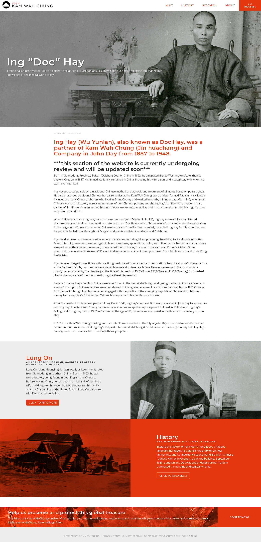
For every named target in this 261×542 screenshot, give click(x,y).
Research (209, 5)
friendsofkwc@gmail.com (173, 536)
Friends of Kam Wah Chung (85, 536)
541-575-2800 (150, 536)
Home (57, 133)
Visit (169, 5)
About (230, 5)
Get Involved (250, 5)
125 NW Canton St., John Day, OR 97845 (121, 536)
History (187, 5)
